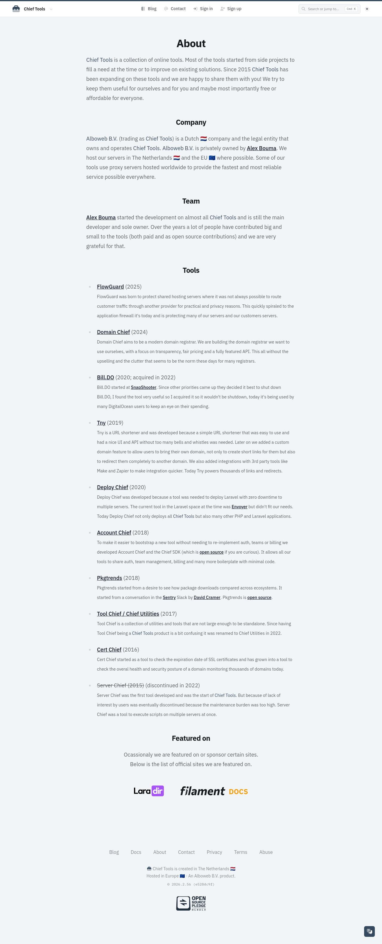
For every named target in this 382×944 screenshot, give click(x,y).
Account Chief (114, 532)
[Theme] (367, 9)
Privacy (214, 852)
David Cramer (207, 597)
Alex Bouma (261, 148)
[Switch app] (51, 9)
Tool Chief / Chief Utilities (128, 613)
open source (212, 552)
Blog (114, 852)
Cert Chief (109, 649)
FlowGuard (110, 286)
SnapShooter (143, 387)
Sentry (169, 597)
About (159, 852)
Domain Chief (113, 332)
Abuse (266, 852)
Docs (136, 852)
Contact (186, 852)
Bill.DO (105, 377)
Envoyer (239, 506)
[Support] (369, 931)
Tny (101, 422)
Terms (240, 852)
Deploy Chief (112, 487)
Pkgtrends (109, 578)
